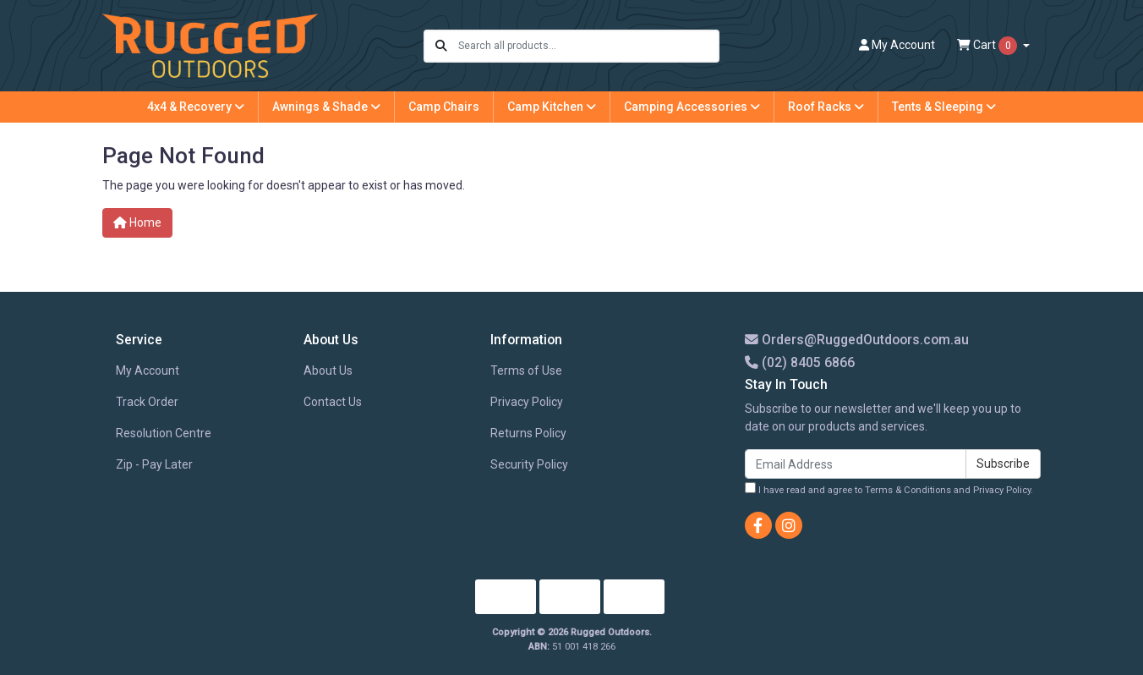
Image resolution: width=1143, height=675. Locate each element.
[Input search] (588, 46)
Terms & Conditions (908, 490)
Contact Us (333, 402)
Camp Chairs (443, 106)
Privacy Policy (526, 402)
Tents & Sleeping (944, 106)
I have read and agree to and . (889, 489)
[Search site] (441, 46)
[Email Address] (855, 464)
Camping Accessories (692, 106)
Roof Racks (826, 106)
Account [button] (897, 45)
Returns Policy (528, 433)
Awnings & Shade (326, 106)
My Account (147, 370)
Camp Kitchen (551, 106)
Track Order (147, 402)
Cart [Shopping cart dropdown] (988, 45)
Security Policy (529, 464)
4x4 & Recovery (195, 106)
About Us (328, 370)
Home (137, 222)
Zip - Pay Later (154, 464)
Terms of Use (526, 370)
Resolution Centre (163, 433)
